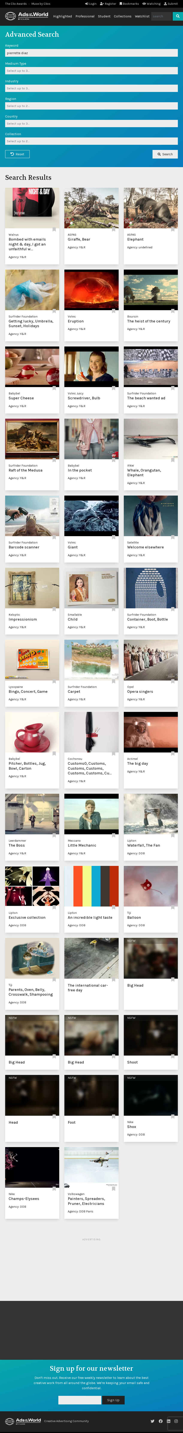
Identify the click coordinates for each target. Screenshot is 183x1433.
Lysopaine (16, 687)
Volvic (72, 316)
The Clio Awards (16, 4)
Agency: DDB (136, 853)
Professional (85, 16)
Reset (17, 154)
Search (165, 154)
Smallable (75, 615)
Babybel (14, 393)
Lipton (131, 840)
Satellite (133, 542)
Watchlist (142, 16)
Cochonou (75, 759)
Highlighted (62, 16)
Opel (130, 687)
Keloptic (14, 615)
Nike (130, 1122)
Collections (123, 16)
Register (108, 4)
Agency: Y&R (17, 257)
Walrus (14, 235)
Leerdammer (17, 840)
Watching (151, 4)
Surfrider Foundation (23, 316)
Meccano (74, 840)
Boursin (132, 316)
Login (91, 4)
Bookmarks (129, 4)
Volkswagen (76, 1194)
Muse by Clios (40, 4)
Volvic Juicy (75, 393)
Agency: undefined (139, 247)
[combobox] (91, 71)
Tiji (129, 913)
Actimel (132, 759)
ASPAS (72, 235)
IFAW (130, 465)
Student (104, 16)
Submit (171, 4)
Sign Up (113, 1400)
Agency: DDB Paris (80, 1211)
